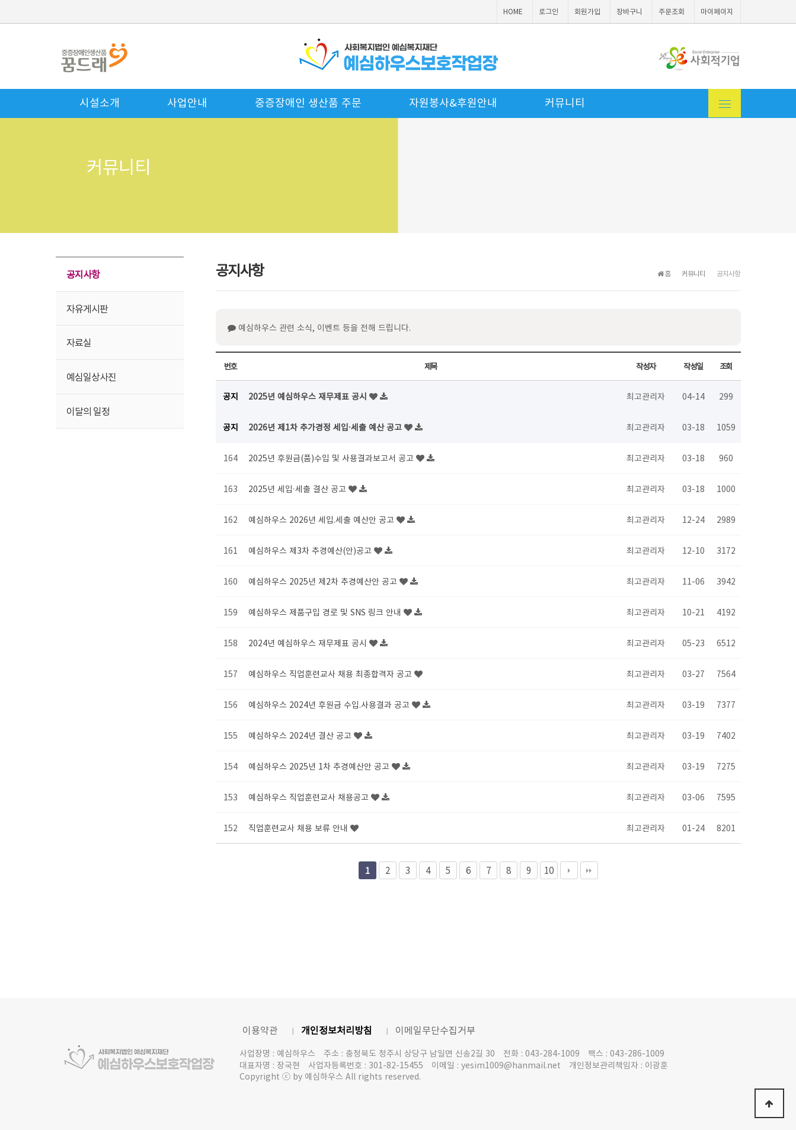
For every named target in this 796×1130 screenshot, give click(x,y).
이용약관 (260, 1030)
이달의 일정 (88, 411)
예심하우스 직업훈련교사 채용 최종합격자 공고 (331, 673)
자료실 (78, 342)
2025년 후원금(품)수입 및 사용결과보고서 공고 (332, 458)
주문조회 (671, 11)
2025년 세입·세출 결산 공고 (298, 488)
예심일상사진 (91, 376)
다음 (569, 870)
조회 (726, 366)
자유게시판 (87, 308)
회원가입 (587, 11)
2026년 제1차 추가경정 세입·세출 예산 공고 (326, 427)
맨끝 (589, 870)
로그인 (548, 11)
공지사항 (83, 274)
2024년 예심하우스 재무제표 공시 (308, 643)
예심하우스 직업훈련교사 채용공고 (309, 797)
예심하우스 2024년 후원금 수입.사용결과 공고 (330, 704)
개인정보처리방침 (336, 1030)
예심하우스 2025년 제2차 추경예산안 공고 (323, 581)
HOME (513, 11)
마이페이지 (717, 11)
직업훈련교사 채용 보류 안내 (299, 828)
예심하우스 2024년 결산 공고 (301, 735)
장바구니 (629, 11)
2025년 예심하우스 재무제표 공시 (308, 396)
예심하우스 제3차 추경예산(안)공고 (311, 550)
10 (549, 870)
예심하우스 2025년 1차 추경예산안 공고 (320, 766)
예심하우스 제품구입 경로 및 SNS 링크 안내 (326, 612)
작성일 (692, 366)
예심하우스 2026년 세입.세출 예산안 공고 (322, 519)
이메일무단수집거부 (435, 1030)
